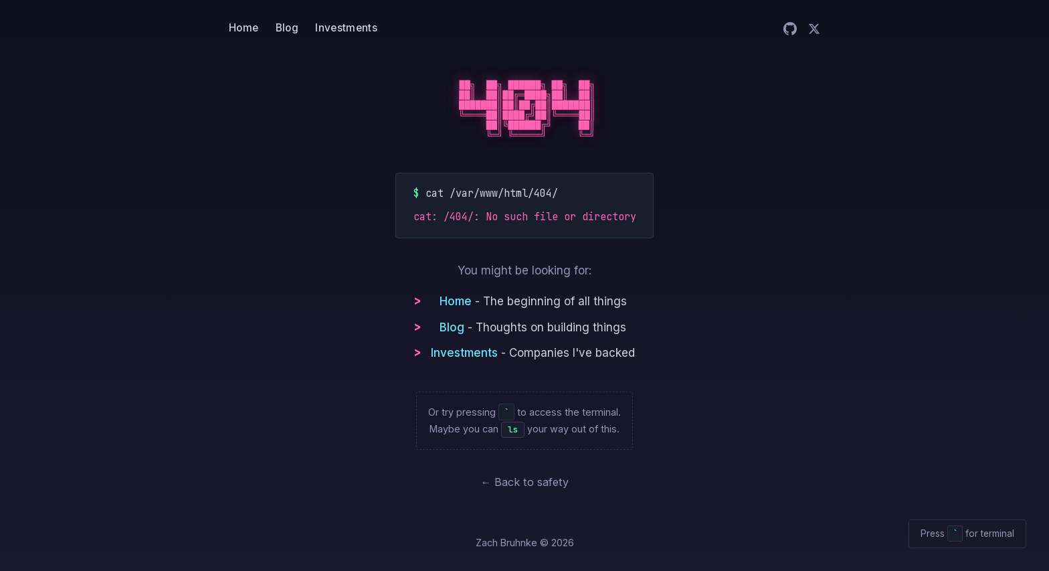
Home (243, 27)
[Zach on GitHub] (790, 28)
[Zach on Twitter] (814, 28)
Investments (346, 27)
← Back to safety (524, 482)
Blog (287, 27)
